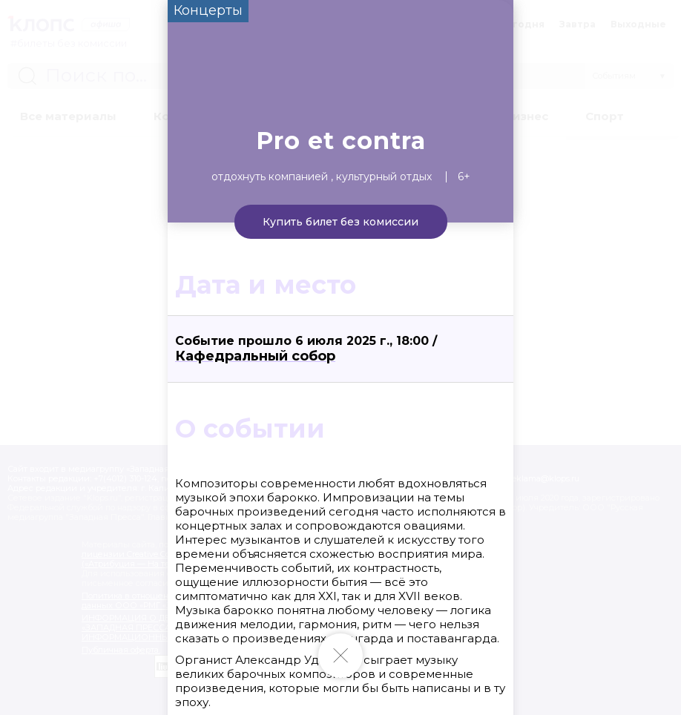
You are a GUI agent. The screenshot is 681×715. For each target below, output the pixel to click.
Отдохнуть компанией (269, 176)
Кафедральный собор (255, 356)
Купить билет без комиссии (340, 221)
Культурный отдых (384, 176)
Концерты (208, 10)
